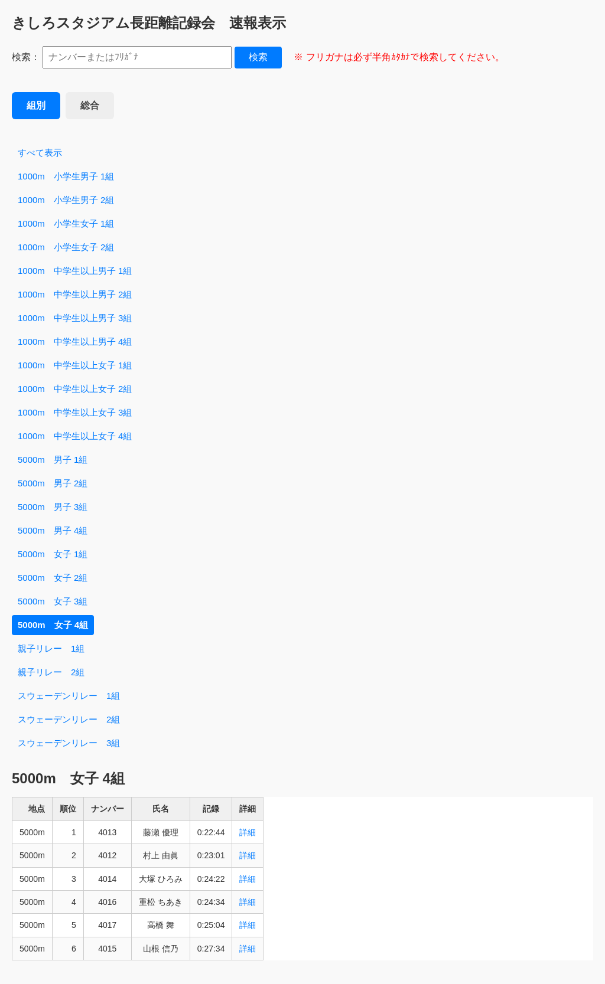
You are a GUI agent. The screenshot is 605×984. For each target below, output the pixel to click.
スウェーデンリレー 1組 (69, 696)
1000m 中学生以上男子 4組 (75, 341)
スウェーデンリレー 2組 (69, 719)
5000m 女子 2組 (52, 578)
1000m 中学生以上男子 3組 (75, 318)
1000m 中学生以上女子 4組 (75, 436)
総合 (89, 105)
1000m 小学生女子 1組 (66, 223)
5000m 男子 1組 (52, 460)
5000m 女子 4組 (53, 625)
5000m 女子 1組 (52, 554)
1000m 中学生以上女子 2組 (75, 389)
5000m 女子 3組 (52, 601)
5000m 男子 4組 (52, 530)
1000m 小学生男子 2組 (66, 200)
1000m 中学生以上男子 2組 (75, 294)
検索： (26, 57)
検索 (258, 57)
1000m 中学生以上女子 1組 (75, 365)
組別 (36, 105)
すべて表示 (40, 153)
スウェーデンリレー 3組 (69, 743)
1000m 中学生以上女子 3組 (75, 412)
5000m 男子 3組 (52, 507)
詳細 (247, 832)
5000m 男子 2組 (52, 483)
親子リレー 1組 (51, 648)
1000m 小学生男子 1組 (66, 176)
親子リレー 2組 (51, 672)
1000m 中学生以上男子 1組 (75, 271)
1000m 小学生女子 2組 (66, 247)
